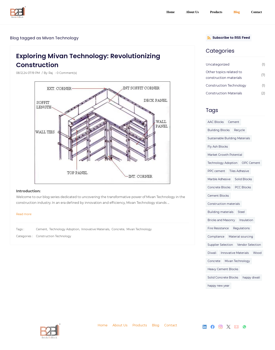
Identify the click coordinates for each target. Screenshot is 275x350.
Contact (170, 325)
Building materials (220, 212)
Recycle (239, 130)
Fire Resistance (218, 228)
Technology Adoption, (65, 229)
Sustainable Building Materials (229, 138)
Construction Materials (224, 93)
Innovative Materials (235, 253)
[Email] (236, 328)
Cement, (42, 229)
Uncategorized (217, 64)
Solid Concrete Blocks (223, 277)
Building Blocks (219, 130)
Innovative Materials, (96, 229)
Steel (241, 212)
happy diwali (251, 277)
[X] (228, 328)
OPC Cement (251, 163)
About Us (120, 325)
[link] (50, 328)
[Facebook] (213, 328)
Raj (51, 73)
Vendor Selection (249, 245)
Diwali (212, 253)
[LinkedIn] (205, 328)
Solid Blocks (243, 179)
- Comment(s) (66, 73)
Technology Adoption (222, 163)
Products (139, 325)
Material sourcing (241, 236)
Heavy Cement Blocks (223, 269)
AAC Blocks (216, 122)
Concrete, (119, 229)
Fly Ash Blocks (218, 146)
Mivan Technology (139, 229)
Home (103, 325)
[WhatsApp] (244, 328)
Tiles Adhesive (239, 171)
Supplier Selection (220, 245)
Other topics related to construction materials (224, 75)
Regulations (241, 228)
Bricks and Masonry (221, 220)
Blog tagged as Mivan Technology (44, 38)
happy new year (218, 285)
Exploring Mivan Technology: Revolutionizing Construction (88, 60)
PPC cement (216, 171)
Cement (233, 122)
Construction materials (224, 204)
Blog (155, 325)
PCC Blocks (243, 187)
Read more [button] (23, 214)
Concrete (214, 261)
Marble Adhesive (219, 179)
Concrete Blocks (219, 187)
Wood (257, 253)
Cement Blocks (218, 195)
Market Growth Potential (225, 155)
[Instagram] (220, 328)
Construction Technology (53, 236)
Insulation (246, 220)
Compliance (216, 236)
